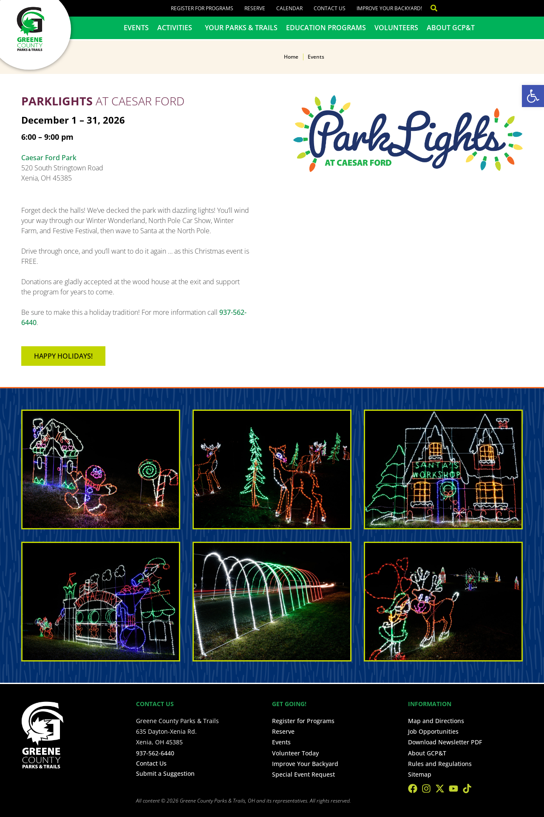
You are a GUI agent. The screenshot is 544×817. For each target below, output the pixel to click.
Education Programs (326, 27)
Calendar (289, 8)
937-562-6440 (155, 753)
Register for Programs (202, 8)
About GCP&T (451, 27)
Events (136, 27)
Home (291, 56)
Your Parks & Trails (241, 27)
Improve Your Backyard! (389, 8)
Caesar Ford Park (48, 157)
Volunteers (396, 27)
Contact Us (330, 8)
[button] (533, 96)
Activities (176, 27)
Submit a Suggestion (165, 773)
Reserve (254, 8)
